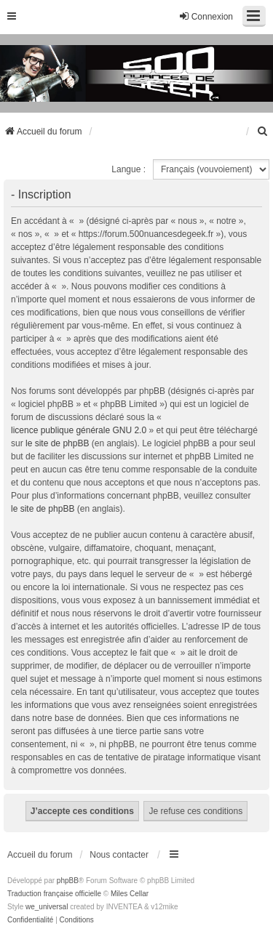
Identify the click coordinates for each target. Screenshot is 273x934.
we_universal (46, 907)
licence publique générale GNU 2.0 (78, 430)
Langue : (128, 169)
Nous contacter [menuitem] (119, 855)
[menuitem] (262, 131)
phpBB (68, 881)
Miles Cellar (130, 894)
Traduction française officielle (54, 894)
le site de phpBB (57, 443)
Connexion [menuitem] (205, 16)
